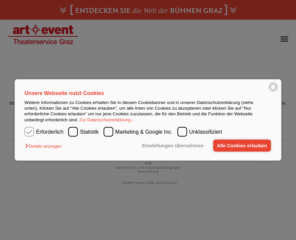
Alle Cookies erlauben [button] (242, 145)
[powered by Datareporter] (273, 91)
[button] (44, 146)
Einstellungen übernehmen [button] (173, 145)
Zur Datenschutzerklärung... (107, 119)
